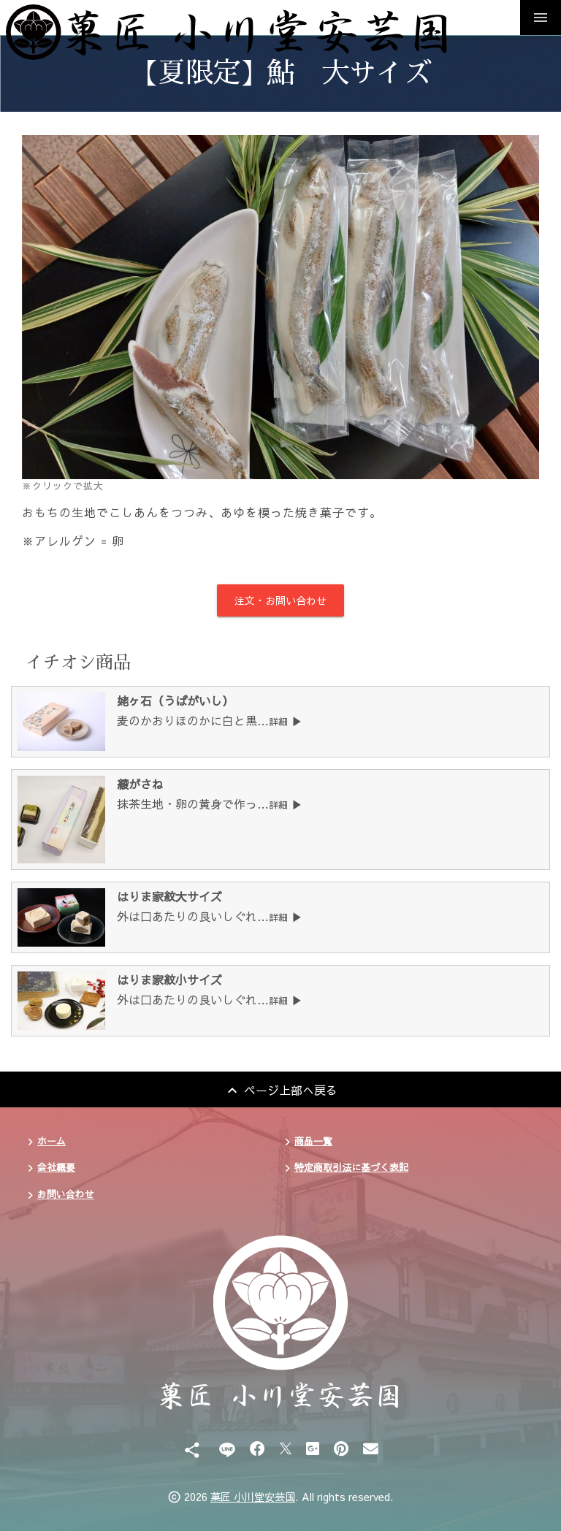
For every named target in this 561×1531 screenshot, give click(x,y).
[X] (285, 1448)
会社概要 (56, 1167)
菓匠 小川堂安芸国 (252, 1496)
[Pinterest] (341, 1448)
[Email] (370, 1448)
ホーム (51, 1140)
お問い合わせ (65, 1194)
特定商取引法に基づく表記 (351, 1167)
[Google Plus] (312, 1448)
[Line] (226, 1448)
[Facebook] (257, 1448)
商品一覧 (313, 1140)
